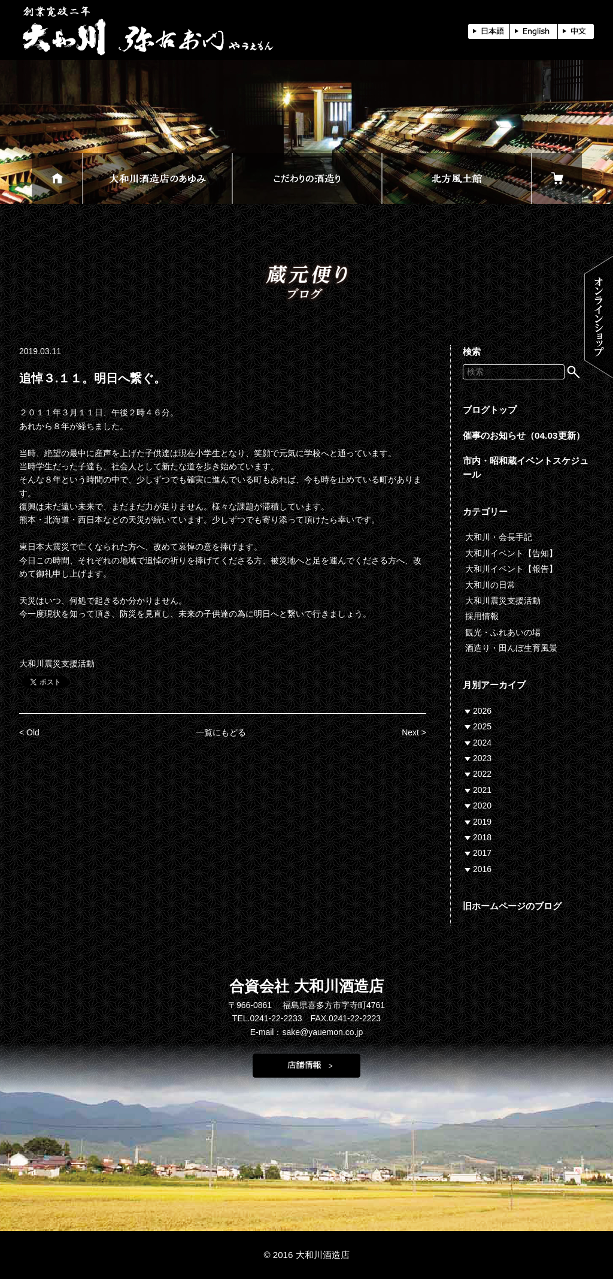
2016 (482, 869)
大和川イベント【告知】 (511, 553)
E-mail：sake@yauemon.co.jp (306, 1032)
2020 (482, 805)
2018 (482, 837)
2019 (482, 821)
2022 (482, 774)
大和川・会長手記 (498, 537)
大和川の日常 (490, 585)
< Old (29, 732)
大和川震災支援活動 (57, 663)
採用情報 (482, 616)
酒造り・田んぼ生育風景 (511, 648)
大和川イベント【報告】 (511, 569)
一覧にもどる (221, 732)
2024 (482, 742)
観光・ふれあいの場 (503, 632)
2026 (482, 711)
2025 (482, 726)
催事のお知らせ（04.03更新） (524, 435)
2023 (482, 758)
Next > (414, 732)
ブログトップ (490, 410)
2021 (482, 790)
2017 (482, 853)
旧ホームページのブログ (512, 906)
